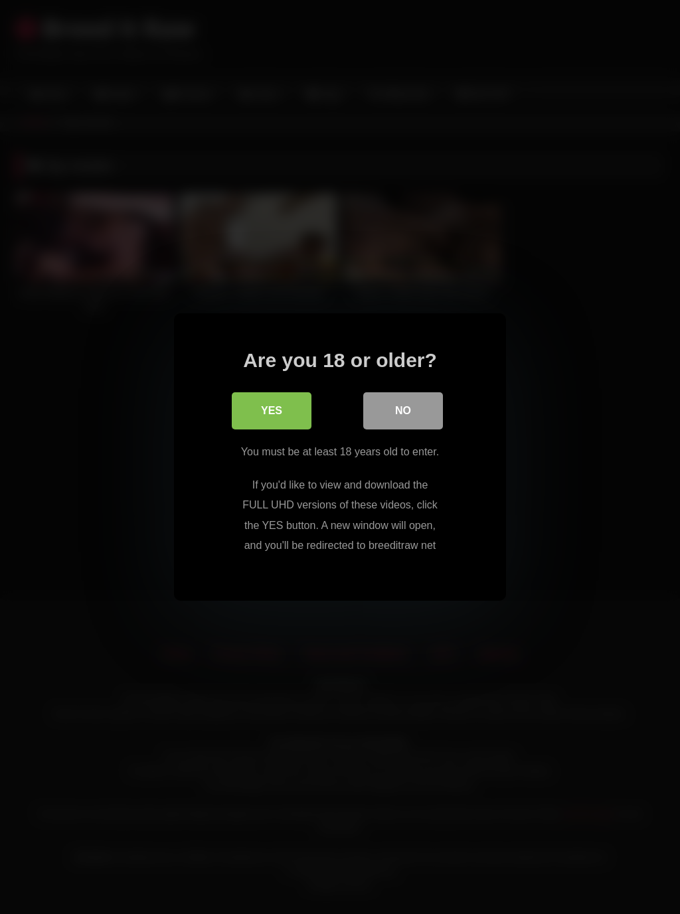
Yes (271, 410)
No (403, 410)
